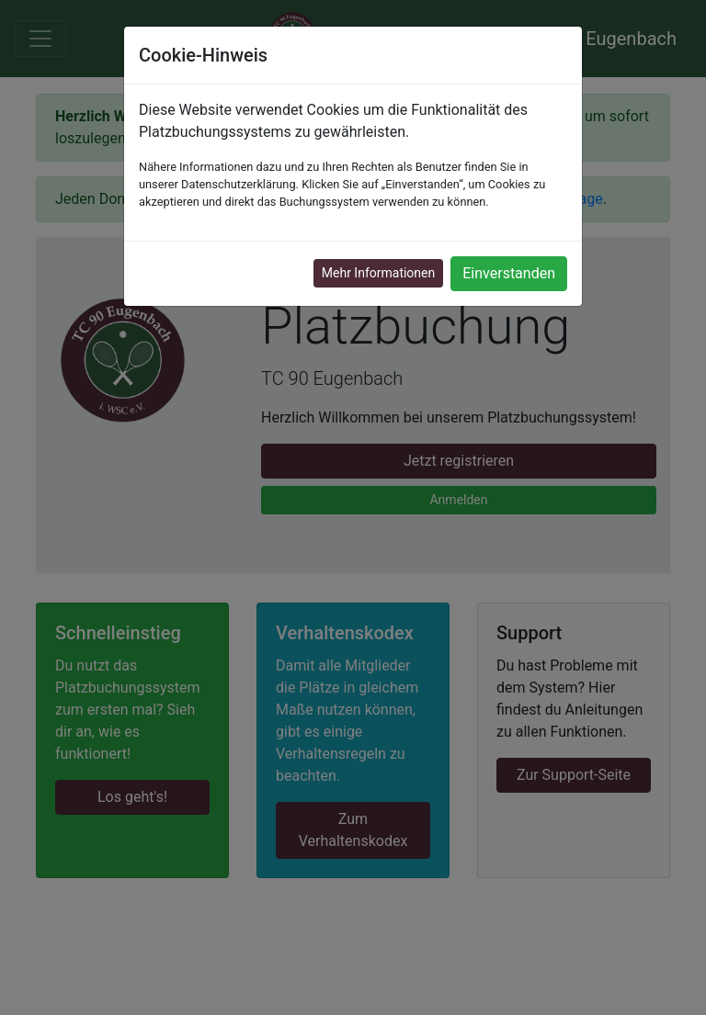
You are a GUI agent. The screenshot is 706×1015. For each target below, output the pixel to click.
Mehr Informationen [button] (378, 272)
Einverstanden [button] (508, 273)
